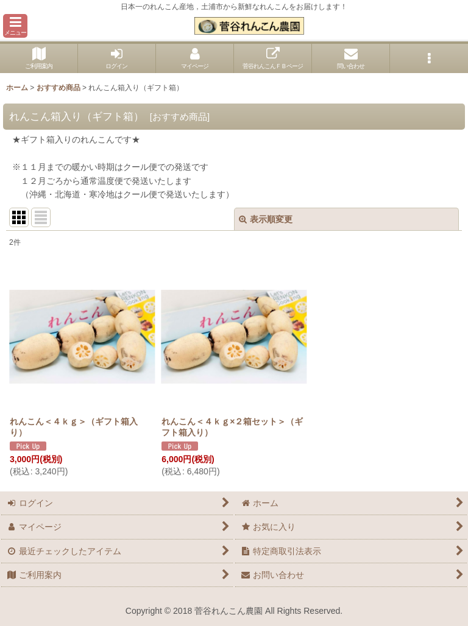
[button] (15, 26)
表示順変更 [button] (265, 219)
